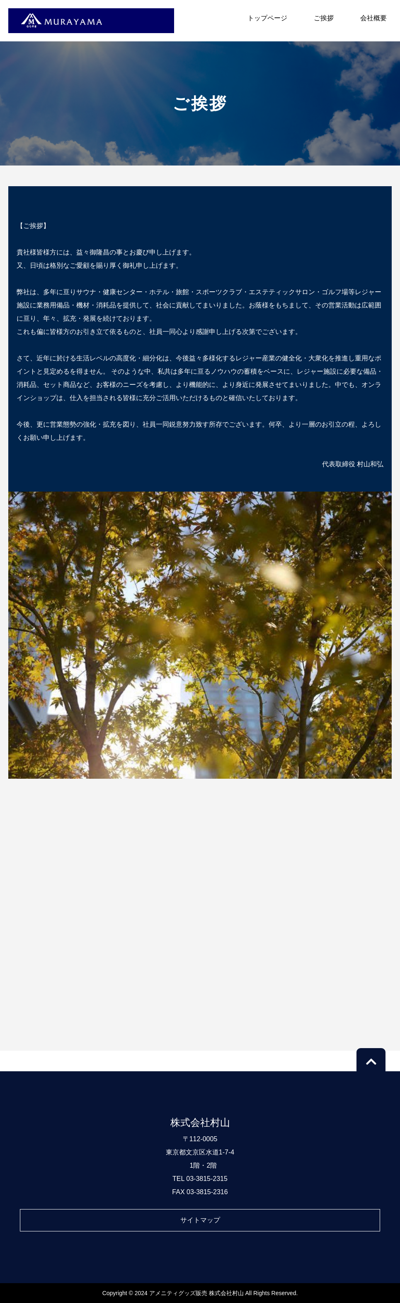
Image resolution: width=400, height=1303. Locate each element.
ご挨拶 (324, 18)
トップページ (267, 18)
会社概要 (373, 18)
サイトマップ (200, 1220)
